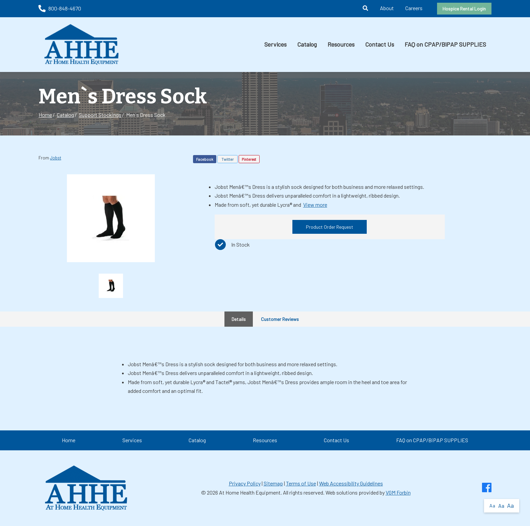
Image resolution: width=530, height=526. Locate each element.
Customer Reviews (280, 319)
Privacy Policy (245, 483)
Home (45, 114)
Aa (492, 505)
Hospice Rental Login (464, 8)
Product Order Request (329, 227)
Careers (414, 8)
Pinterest (249, 159)
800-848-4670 (60, 8)
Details (239, 319)
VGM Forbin (398, 492)
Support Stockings (100, 114)
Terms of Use (301, 483)
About (387, 8)
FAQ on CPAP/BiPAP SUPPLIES (445, 44)
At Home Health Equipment (250, 492)
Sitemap (273, 483)
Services (275, 44)
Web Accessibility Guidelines (351, 483)
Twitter (227, 159)
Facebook (204, 159)
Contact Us (379, 44)
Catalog (307, 44)
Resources (341, 44)
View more (315, 204)
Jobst (55, 157)
